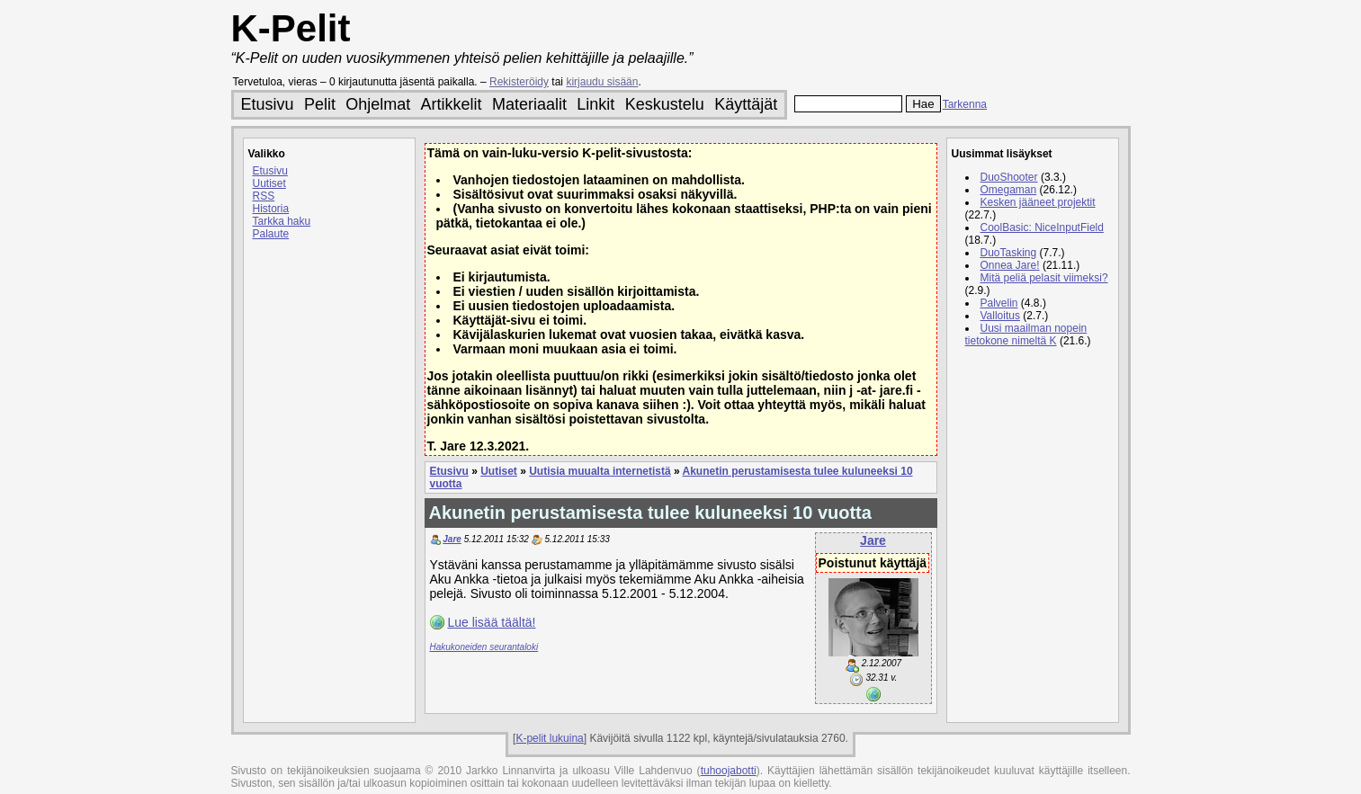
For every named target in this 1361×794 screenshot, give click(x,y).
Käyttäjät (745, 104)
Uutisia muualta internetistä (599, 471)
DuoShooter (1009, 177)
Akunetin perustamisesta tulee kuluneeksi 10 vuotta (650, 512)
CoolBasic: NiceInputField (1042, 227)
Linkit (595, 104)
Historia (271, 208)
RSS (264, 196)
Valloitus (1000, 315)
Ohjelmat (377, 104)
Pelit (320, 104)
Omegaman (1008, 189)
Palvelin (999, 303)
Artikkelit (451, 104)
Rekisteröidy (519, 82)
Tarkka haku (282, 221)
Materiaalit (529, 104)
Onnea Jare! (1010, 265)
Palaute (271, 233)
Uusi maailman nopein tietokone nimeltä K (1026, 334)
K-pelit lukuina (549, 738)
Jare (873, 540)
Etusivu (267, 104)
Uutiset (269, 183)
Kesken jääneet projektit (1038, 202)
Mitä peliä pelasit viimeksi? (1044, 278)
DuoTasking (1008, 252)
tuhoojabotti (729, 770)
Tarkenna (965, 104)
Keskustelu (664, 104)
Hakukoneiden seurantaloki (484, 647)
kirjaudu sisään (602, 82)
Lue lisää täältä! (491, 622)
